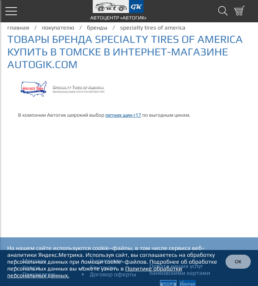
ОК (238, 261)
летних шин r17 (123, 115)
